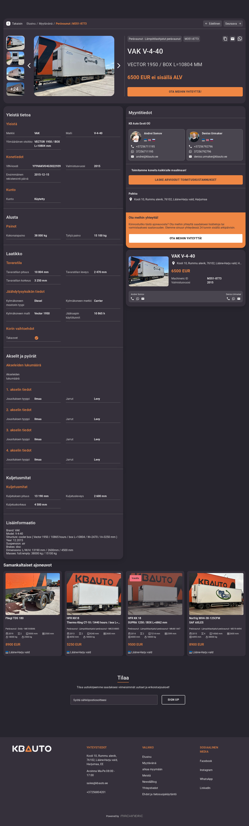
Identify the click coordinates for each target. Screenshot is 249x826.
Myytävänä (46, 23)
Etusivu (31, 23)
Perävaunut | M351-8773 (71, 23)
